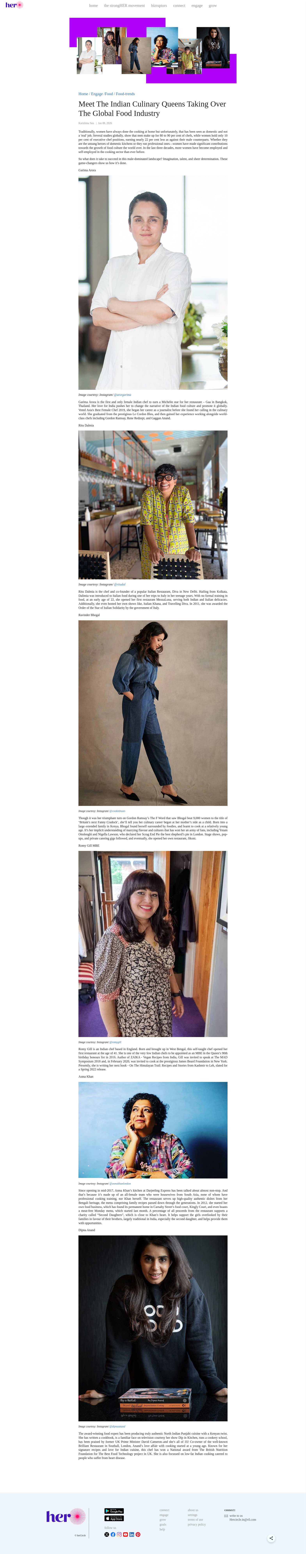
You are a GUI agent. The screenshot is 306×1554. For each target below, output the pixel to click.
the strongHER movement (124, 5)
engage (197, 5)
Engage (97, 94)
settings (192, 1515)
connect (179, 5)
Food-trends (125, 94)
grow (213, 5)
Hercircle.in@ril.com (243, 1519)
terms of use (195, 1519)
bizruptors (159, 5)
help (162, 1529)
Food (109, 94)
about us (193, 1510)
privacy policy (197, 1524)
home (93, 5)
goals (163, 1524)
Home (83, 94)
